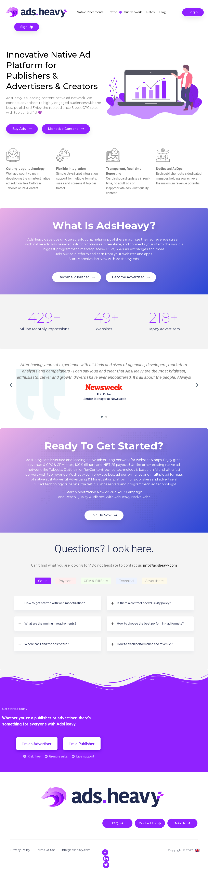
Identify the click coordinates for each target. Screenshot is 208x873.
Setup (43, 581)
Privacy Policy (20, 850)
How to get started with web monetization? (54, 603)
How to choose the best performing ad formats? (150, 623)
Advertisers (154, 581)
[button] (193, 12)
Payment (66, 581)
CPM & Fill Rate (96, 581)
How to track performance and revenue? (145, 644)
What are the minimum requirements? (50, 623)
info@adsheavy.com (160, 565)
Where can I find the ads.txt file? (46, 644)
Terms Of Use (45, 850)
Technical (126, 581)
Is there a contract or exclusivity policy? (144, 603)
